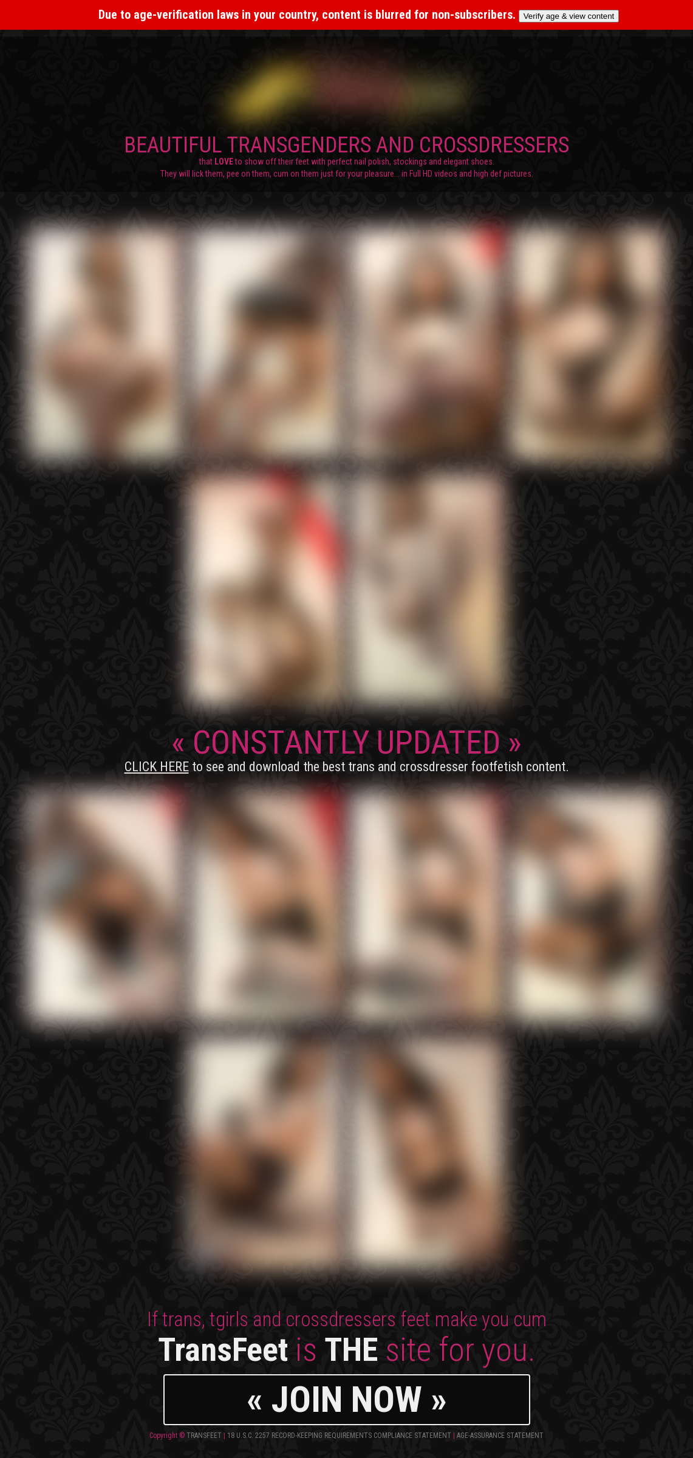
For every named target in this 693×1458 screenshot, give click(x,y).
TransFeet (204, 1435)
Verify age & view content (569, 16)
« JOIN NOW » (347, 1399)
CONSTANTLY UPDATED (347, 748)
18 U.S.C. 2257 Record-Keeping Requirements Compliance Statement (339, 1435)
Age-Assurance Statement (500, 1435)
